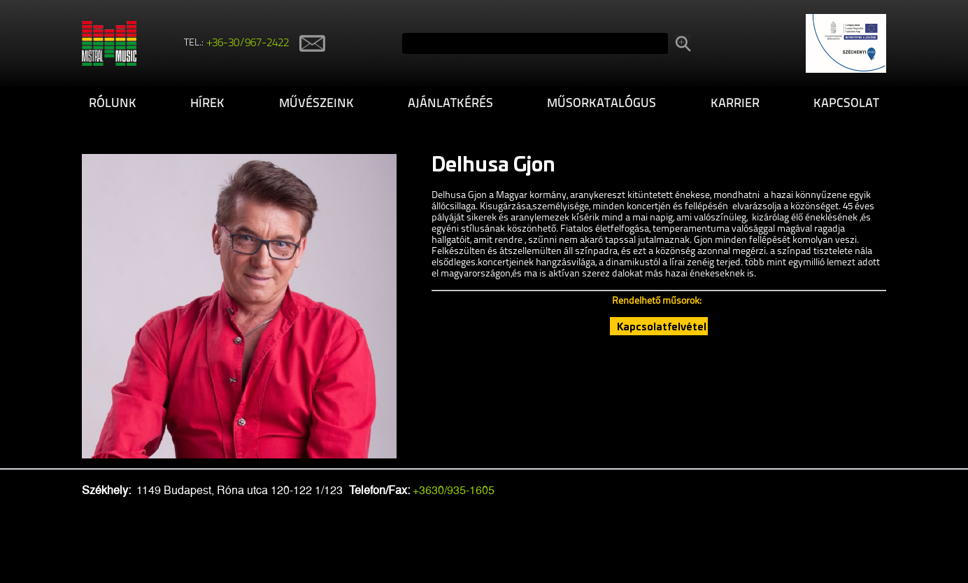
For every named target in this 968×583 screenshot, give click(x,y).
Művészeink (316, 104)
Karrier (735, 104)
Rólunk (112, 104)
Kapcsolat (846, 104)
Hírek (207, 104)
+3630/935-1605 (453, 490)
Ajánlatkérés (450, 104)
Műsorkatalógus (601, 104)
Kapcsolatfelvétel (661, 326)
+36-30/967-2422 (248, 43)
